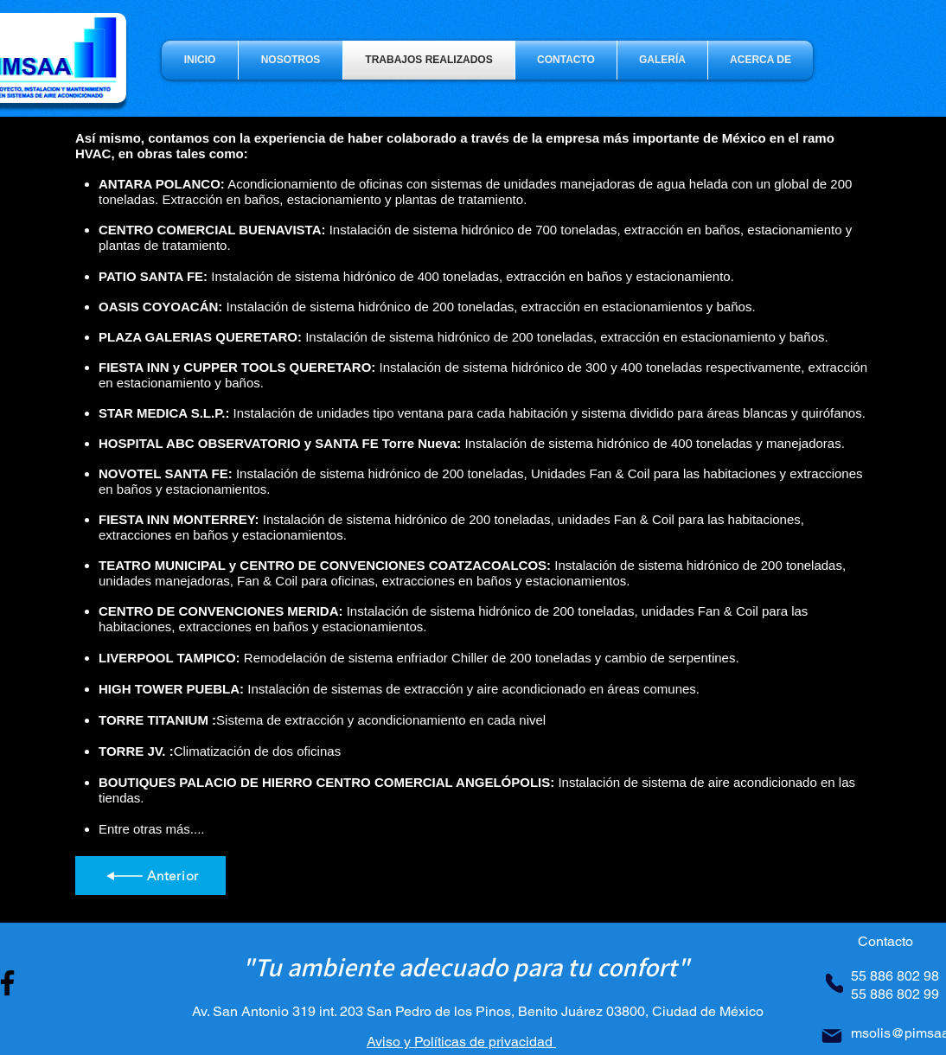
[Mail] (832, 1036)
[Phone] (834, 983)
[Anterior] (150, 875)
